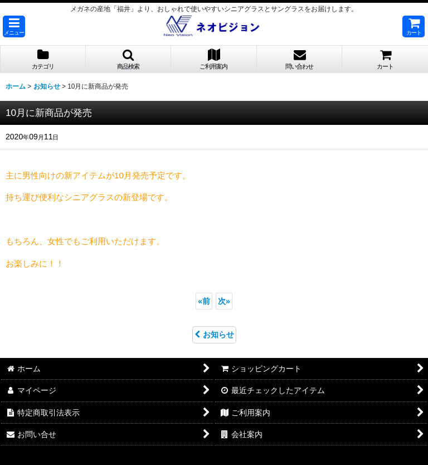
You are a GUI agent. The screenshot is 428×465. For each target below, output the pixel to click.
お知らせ (214, 334)
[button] (14, 26)
